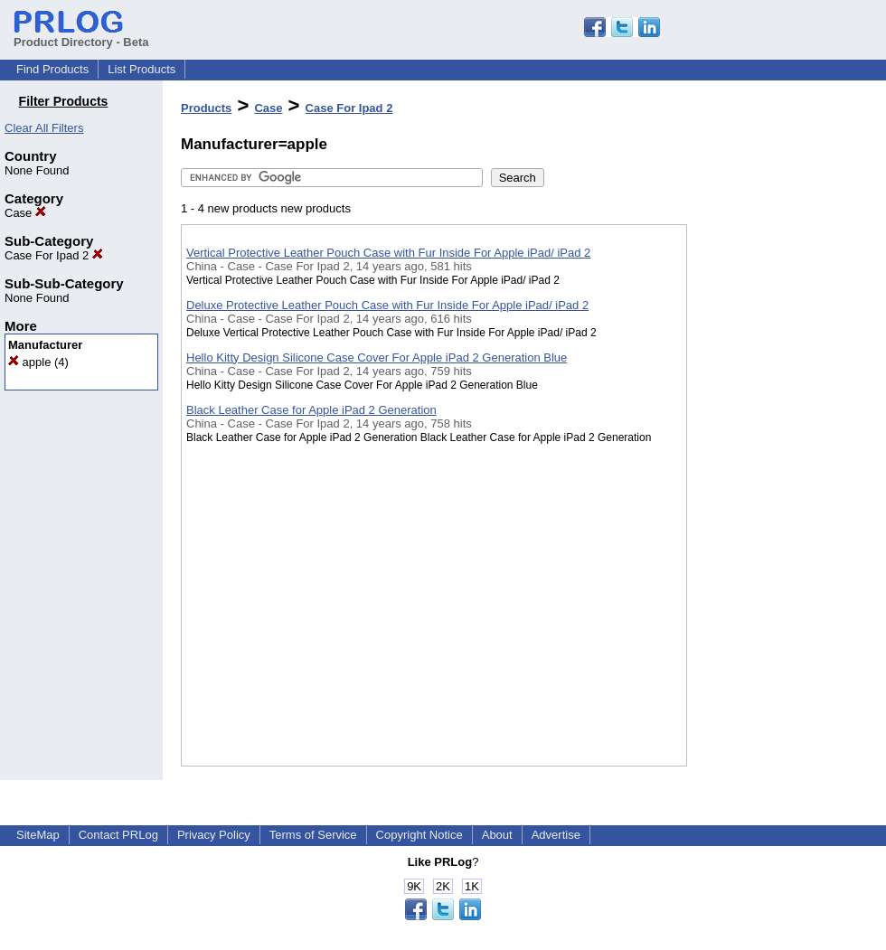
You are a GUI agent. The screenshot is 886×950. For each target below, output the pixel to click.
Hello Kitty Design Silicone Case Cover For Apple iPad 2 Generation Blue (376, 357)
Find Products (52, 69)
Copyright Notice (419, 835)
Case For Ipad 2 (54, 255)
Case (25, 213)
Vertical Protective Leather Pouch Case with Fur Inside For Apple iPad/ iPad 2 (388, 252)
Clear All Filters (44, 128)
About (497, 835)
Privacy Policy (213, 835)
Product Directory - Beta (81, 35)
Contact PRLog (118, 835)
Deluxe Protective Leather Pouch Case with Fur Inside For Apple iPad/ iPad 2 (387, 305)
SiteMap (38, 835)
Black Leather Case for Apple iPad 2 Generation (311, 410)
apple (29, 362)
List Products (141, 69)
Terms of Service (313, 835)
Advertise (556, 835)
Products (206, 108)
